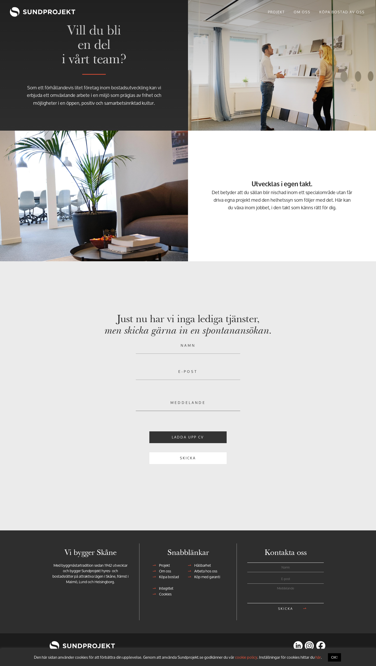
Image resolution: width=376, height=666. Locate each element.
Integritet (164, 587)
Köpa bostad (167, 575)
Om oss (163, 570)
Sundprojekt (25, 11)
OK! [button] (334, 657)
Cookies (164, 592)
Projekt (163, 564)
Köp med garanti (205, 575)
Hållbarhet (201, 564)
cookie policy (246, 657)
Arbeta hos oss (204, 570)
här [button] (318, 657)
